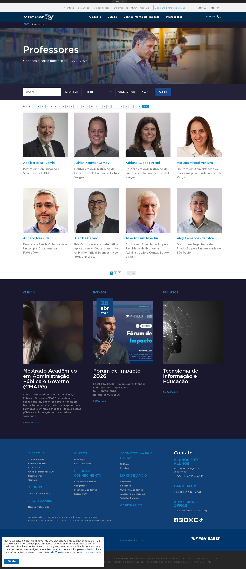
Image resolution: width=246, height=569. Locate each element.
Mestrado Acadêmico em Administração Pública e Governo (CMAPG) (50, 378)
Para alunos (83, 8)
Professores (174, 16)
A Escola (95, 16)
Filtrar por (71, 92)
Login (200, 8)
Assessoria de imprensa (131, 540)
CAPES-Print (131, 505)
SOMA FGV (34, 468)
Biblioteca (125, 486)
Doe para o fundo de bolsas (170, 8)
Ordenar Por (126, 92)
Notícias (124, 464)
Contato (144, 8)
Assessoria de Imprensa (132, 494)
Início (26, 24)
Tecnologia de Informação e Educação (180, 376)
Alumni (134, 8)
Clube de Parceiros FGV (41, 472)
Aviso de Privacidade (89, 552)
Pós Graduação (82, 464)
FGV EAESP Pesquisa (85, 482)
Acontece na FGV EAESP (136, 456)
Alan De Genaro (86, 238)
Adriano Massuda (36, 238)
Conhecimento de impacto (142, 16)
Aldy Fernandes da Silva (195, 238)
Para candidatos (100, 8)
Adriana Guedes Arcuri (143, 163)
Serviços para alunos (39, 493)
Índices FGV (80, 494)
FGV (119, 1)
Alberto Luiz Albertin (142, 238)
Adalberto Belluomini (39, 163)
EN (212, 8)
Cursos (112, 16)
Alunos (35, 487)
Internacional (35, 476)
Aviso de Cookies (54, 552)
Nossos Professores (38, 507)
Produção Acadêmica (85, 490)
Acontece (69, 8)
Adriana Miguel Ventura (195, 163)
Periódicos (125, 482)
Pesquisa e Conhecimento (87, 473)
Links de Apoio (133, 475)
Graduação (80, 460)
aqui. (206, 511)
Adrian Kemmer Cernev (91, 163)
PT (218, 8)
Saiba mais (29, 422)
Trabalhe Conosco (129, 498)
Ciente (12, 561)
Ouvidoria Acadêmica (131, 490)
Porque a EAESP (37, 464)
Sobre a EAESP (36, 460)
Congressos (80, 486)
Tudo (145, 107)
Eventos (124, 468)
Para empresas (120, 8)
